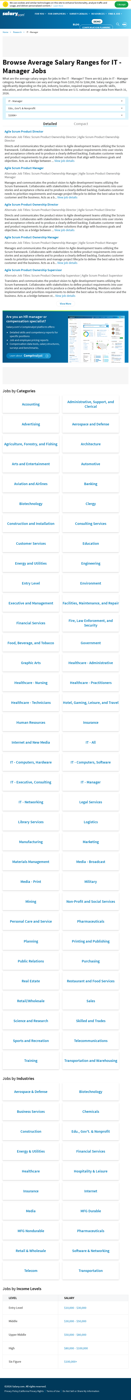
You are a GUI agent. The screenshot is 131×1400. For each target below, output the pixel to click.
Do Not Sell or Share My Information (81, 1391)
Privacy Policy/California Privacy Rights (24, 1391)
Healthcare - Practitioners (91, 682)
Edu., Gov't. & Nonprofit (90, 1131)
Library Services (30, 821)
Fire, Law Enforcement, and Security (91, 622)
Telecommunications (90, 1040)
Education (91, 543)
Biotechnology (30, 503)
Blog (76, 24)
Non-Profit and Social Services (90, 901)
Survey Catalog (79, 14)
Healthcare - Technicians (31, 702)
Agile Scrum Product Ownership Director (31, 204)
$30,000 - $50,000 (75, 1321)
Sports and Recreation (31, 1040)
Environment (90, 583)
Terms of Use (53, 1391)
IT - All (91, 742)
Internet (90, 1191)
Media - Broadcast (90, 861)
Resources (99, 14)
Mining (30, 901)
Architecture (91, 444)
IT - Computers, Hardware (31, 762)
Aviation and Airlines (30, 483)
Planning (31, 941)
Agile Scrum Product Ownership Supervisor (33, 270)
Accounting (31, 404)
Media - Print (30, 881)
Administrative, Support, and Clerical (90, 404)
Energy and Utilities (31, 563)
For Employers (58, 14)
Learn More (58, 5)
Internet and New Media (31, 742)
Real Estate (31, 981)
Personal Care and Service (31, 921)
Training (30, 1060)
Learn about (29, 355)
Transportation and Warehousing (90, 1060)
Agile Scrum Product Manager (24, 168)
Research (17, 32)
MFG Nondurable (31, 1230)
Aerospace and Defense (90, 424)
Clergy (91, 503)
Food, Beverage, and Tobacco (31, 642)
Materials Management (30, 861)
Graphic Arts (31, 662)
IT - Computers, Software (91, 762)
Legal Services (90, 802)
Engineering (90, 563)
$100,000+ (70, 1361)
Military (90, 881)
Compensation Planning (96, 27)
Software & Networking (90, 1250)
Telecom (31, 1270)
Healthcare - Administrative (90, 662)
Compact (81, 123)
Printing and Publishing (91, 941)
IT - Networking (31, 802)
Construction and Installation (30, 523)
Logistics (91, 821)
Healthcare (31, 1171)
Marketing (91, 841)
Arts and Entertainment (31, 463)
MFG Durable (91, 1210)
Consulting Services (90, 523)
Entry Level (31, 583)
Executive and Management (31, 603)
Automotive (90, 463)
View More (65, 303)
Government (91, 642)
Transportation (91, 1270)
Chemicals (90, 1111)
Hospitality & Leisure (90, 1171)
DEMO (97, 21)
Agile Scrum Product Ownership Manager (32, 237)
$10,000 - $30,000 (75, 1308)
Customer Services (31, 543)
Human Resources (30, 722)
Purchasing (91, 961)
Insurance (90, 722)
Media (31, 1210)
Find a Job (115, 14)
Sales (90, 1000)
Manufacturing (31, 841)
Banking (90, 483)
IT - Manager (91, 782)
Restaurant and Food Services (90, 981)
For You (41, 14)
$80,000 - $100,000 (76, 1348)
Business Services (31, 1111)
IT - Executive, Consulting (30, 782)
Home (5, 32)
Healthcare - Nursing (30, 682)
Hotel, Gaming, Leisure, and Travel (91, 702)
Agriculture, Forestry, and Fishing (30, 444)
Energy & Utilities (31, 1151)
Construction (30, 1131)
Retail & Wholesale (31, 1250)
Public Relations (31, 961)
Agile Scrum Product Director (24, 131)
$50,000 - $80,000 (75, 1335)
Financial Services (30, 623)
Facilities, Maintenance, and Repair (91, 603)
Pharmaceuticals (90, 921)
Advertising (31, 424)
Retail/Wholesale (31, 1000)
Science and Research (30, 1020)
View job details (64, 161)
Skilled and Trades (90, 1020)
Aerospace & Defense (30, 1091)
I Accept (122, 4)
